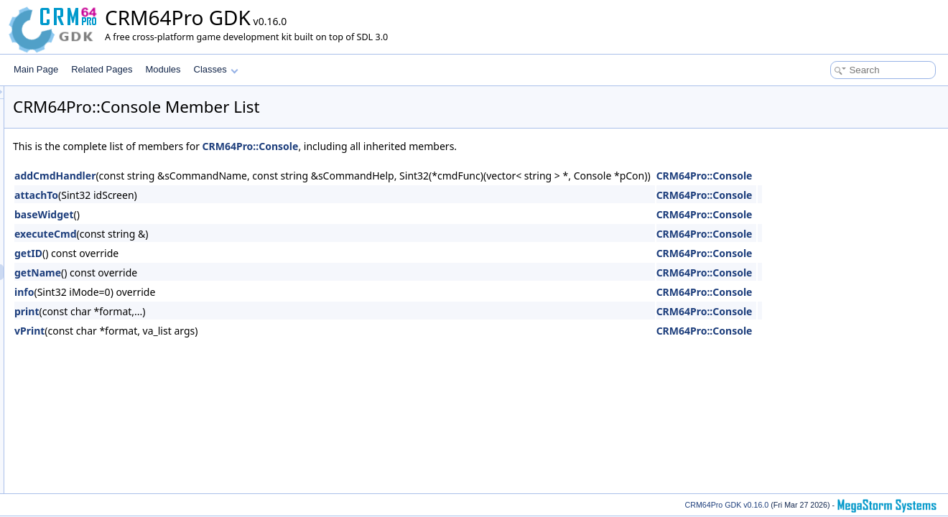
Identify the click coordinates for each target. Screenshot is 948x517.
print (206, 311)
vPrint (209, 330)
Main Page (36, 69)
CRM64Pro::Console (430, 146)
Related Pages (101, 69)
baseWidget (223, 214)
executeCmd (225, 234)
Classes (216, 69)
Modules (162, 69)
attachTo (216, 195)
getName (217, 272)
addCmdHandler (234, 175)
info (203, 292)
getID (208, 253)
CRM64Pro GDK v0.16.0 (727, 504)
